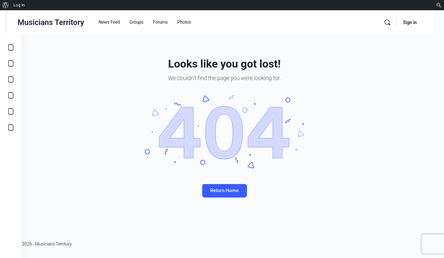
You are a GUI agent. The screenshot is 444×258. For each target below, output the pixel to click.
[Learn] (11, 111)
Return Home (233, 190)
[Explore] (11, 47)
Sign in (420, 22)
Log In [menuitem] (19, 5)
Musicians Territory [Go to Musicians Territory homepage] (68, 22)
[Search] (398, 22)
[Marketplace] (11, 95)
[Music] (11, 79)
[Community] (11, 127)
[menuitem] (5, 5)
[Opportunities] (11, 63)
